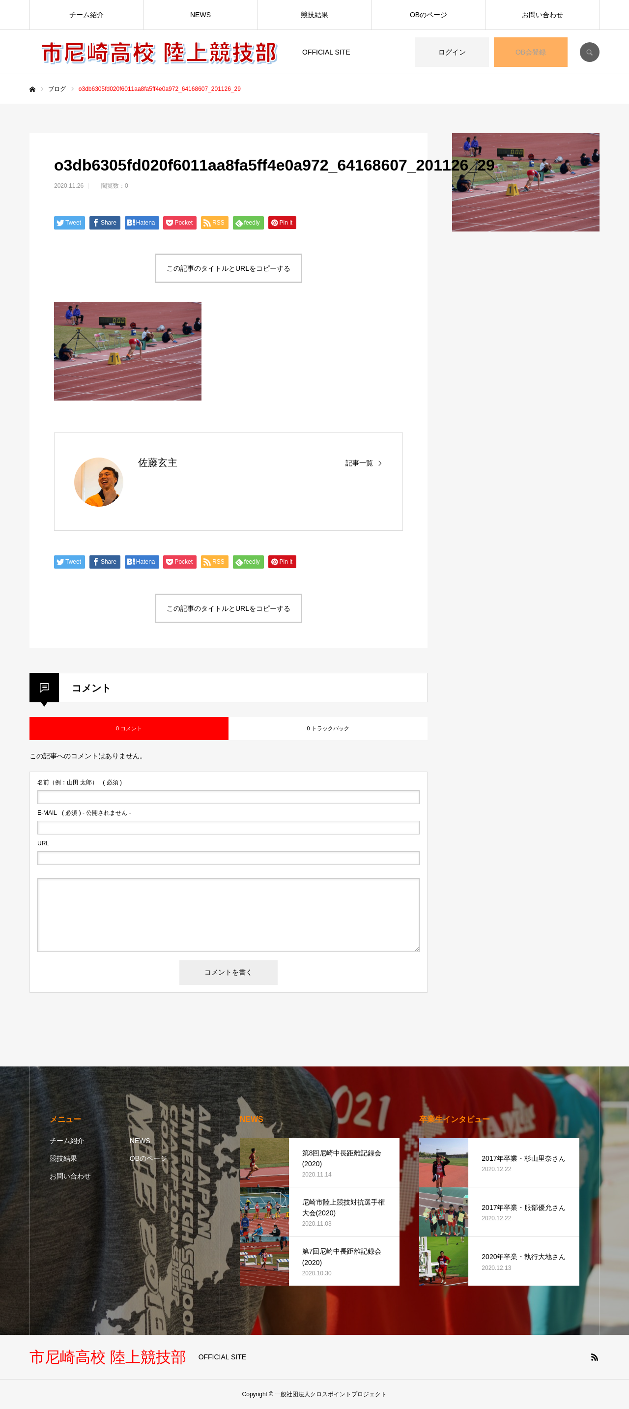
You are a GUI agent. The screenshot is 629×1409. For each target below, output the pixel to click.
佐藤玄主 (157, 462)
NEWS (200, 15)
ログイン (452, 52)
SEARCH (590, 52)
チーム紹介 (86, 15)
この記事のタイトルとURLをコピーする (228, 268)
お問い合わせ (542, 15)
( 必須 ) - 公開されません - (84, 813)
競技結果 (314, 15)
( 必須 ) (79, 782)
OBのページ (428, 15)
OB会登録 (530, 52)
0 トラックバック (328, 728)
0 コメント (129, 728)
